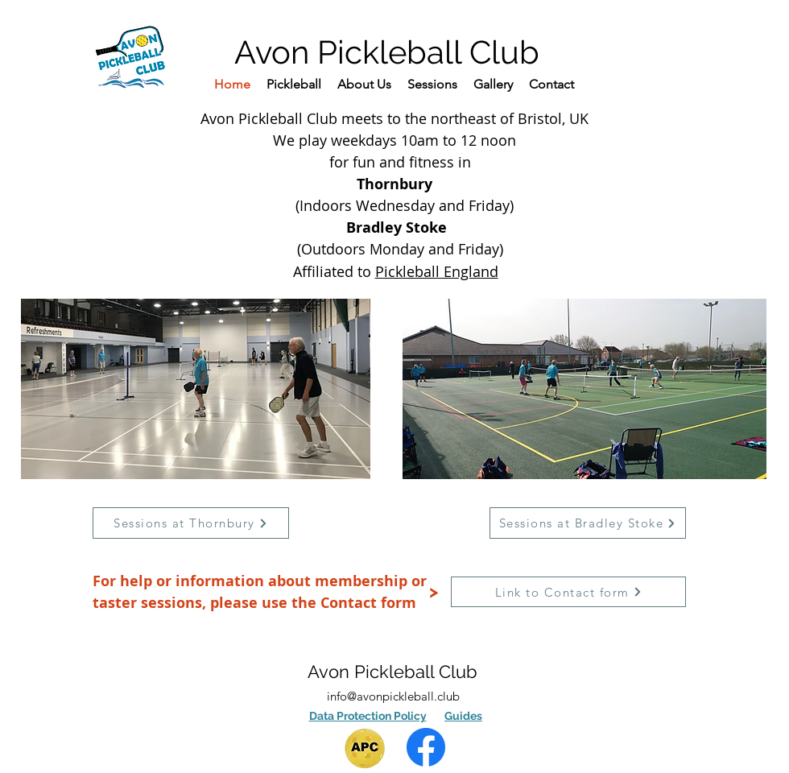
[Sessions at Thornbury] (191, 523)
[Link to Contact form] (568, 592)
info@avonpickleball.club (393, 696)
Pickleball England (436, 271)
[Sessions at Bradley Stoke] (588, 523)
